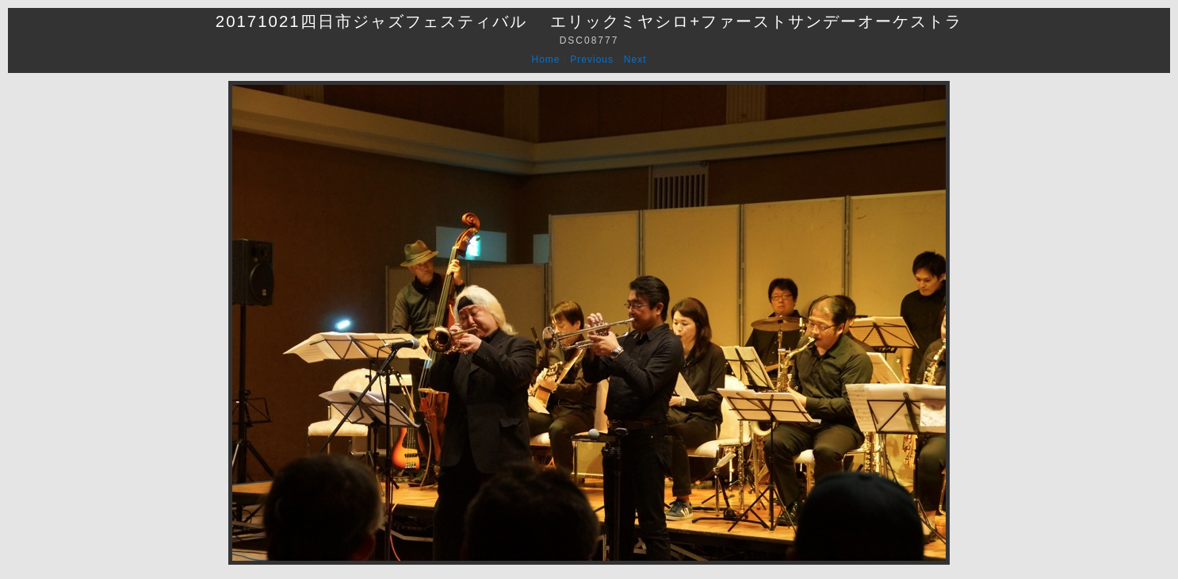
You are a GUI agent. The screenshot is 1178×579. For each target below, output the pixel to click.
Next (635, 59)
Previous (592, 59)
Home (546, 59)
